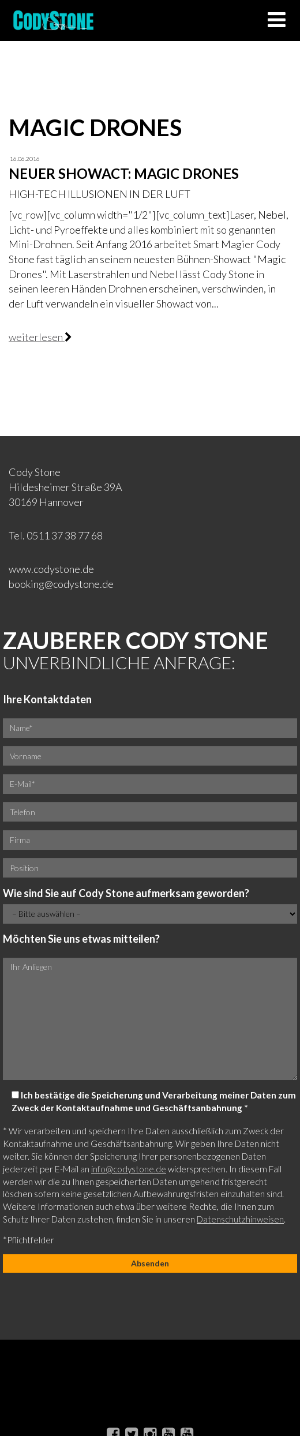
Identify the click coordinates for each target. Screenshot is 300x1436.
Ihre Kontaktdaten (47, 699)
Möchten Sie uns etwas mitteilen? (81, 938)
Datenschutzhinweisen (240, 1219)
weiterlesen (37, 337)
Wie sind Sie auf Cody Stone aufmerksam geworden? (126, 893)
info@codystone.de (128, 1169)
